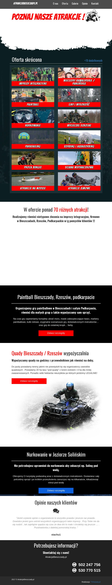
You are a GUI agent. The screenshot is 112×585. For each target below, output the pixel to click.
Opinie (85, 3)
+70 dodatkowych (93, 60)
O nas (55, 3)
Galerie (75, 3)
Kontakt (95, 3)
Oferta (65, 3)
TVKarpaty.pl (96, 582)
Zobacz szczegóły (56, 333)
